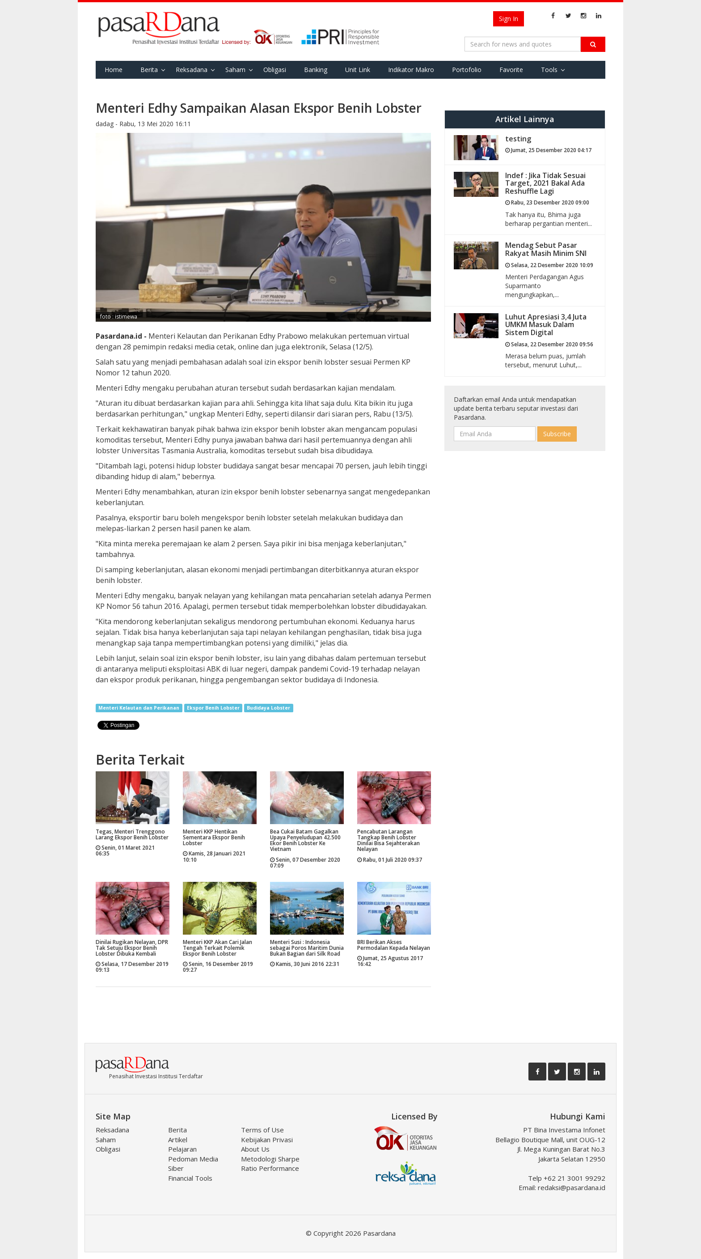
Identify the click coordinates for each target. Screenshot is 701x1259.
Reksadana (191, 69)
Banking (315, 69)
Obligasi (274, 69)
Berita (149, 69)
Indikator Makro (411, 69)
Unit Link (357, 69)
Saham (235, 69)
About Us (255, 1148)
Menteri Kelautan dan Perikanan (138, 708)
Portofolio (466, 69)
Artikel (177, 1139)
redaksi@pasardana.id (571, 1187)
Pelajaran (182, 1148)
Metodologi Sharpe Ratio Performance (270, 1163)
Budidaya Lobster (268, 708)
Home (113, 69)
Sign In (508, 18)
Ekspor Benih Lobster (213, 708)
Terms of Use (262, 1129)
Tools (549, 69)
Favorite (511, 69)
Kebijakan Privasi (267, 1139)
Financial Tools (190, 1178)
